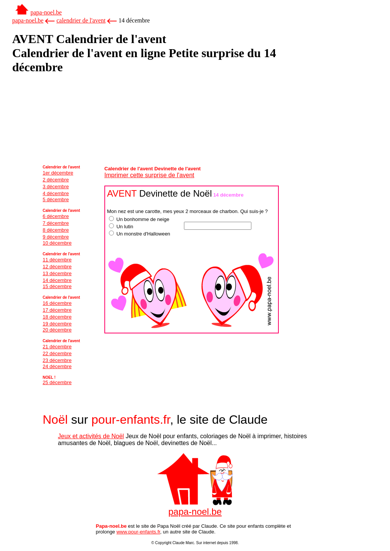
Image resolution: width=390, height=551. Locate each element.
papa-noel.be (46, 12)
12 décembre (57, 266)
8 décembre (56, 230)
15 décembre (57, 286)
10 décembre (57, 243)
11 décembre (57, 260)
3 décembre (56, 186)
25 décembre (57, 382)
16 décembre (57, 303)
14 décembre (57, 280)
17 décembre (57, 310)
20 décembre (57, 330)
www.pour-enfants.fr (138, 532)
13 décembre (57, 273)
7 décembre (56, 223)
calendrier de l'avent (80, 20)
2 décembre (56, 180)
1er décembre (58, 173)
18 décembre (57, 317)
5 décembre (56, 199)
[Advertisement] (50, 100)
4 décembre (56, 193)
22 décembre (57, 353)
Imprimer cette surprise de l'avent (149, 175)
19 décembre (57, 324)
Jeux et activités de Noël (91, 436)
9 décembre (56, 237)
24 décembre (57, 366)
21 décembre (57, 346)
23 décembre (57, 360)
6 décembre (56, 216)
